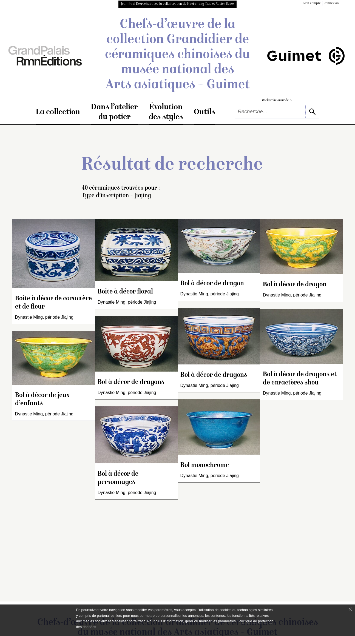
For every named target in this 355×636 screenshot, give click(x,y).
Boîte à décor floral (125, 292)
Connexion (331, 3)
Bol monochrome (204, 465)
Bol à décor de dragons (131, 382)
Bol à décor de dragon (212, 283)
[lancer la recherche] (312, 111)
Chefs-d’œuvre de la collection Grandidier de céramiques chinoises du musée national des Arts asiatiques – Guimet (177, 55)
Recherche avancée (277, 100)
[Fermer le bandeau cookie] (350, 609)
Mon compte (312, 3)
